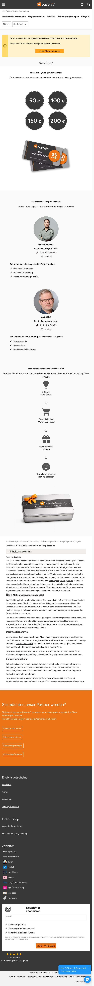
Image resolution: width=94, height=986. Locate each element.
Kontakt (46, 256)
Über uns (72, 977)
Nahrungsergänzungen (68, 16)
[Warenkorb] (88, 4)
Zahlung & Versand (10, 806)
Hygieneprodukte (36, 16)
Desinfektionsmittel (24, 643)
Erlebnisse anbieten (12, 737)
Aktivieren (6, 784)
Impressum (21, 977)
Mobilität (51, 16)
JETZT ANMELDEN (46, 946)
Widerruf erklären (61, 977)
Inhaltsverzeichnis (19, 551)
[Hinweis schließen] (88, 966)
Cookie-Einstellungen (82, 982)
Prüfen (5, 792)
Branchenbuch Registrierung (14, 833)
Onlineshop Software (12, 754)
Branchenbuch (82, 977)
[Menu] (3, 4)
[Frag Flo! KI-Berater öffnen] (87, 979)
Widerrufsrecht (48, 977)
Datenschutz (31, 977)
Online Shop (11, 11)
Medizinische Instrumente (14, 16)
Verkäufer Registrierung (12, 826)
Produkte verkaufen (12, 728)
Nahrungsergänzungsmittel (61, 580)
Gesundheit (24, 11)
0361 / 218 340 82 (46, 252)
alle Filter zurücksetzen (49, 51)
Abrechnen (7, 799)
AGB (39, 977)
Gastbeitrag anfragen (12, 745)
